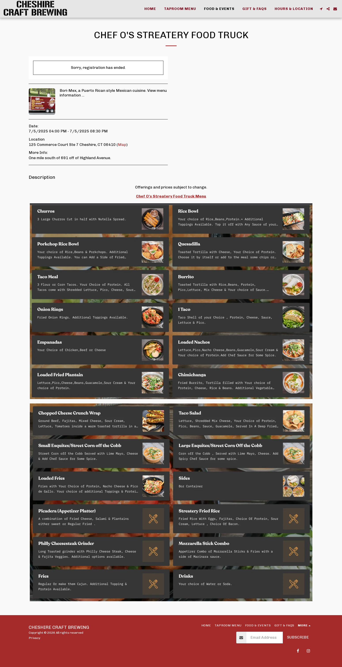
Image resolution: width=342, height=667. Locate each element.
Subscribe (298, 637)
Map (122, 144)
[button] (321, 9)
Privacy (34, 638)
